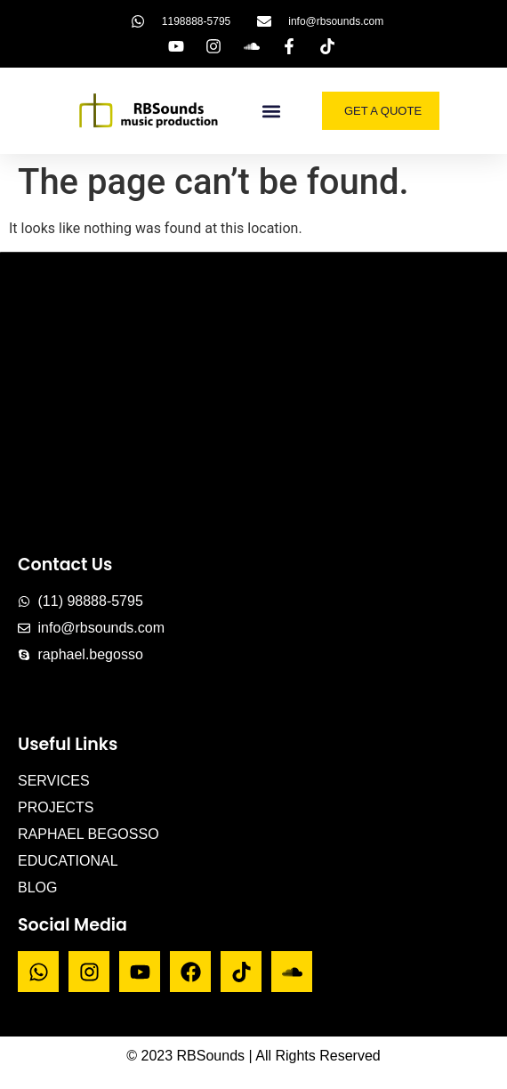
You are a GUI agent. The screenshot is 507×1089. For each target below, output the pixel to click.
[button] (271, 110)
